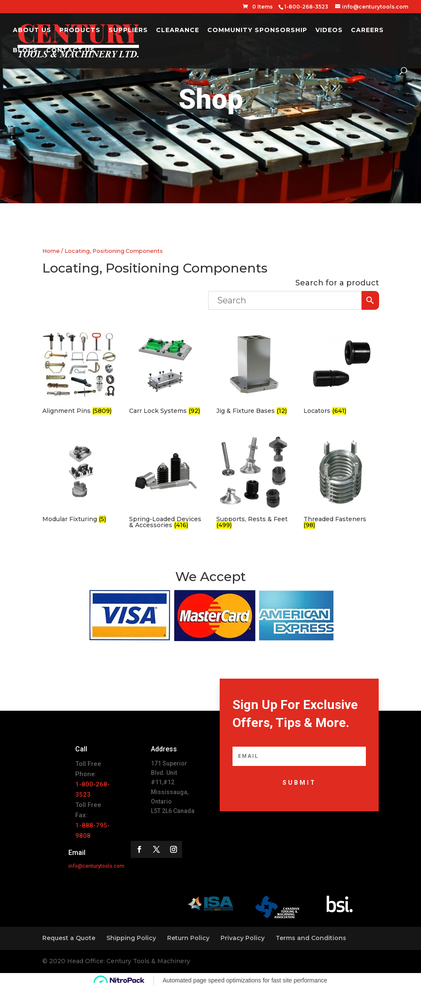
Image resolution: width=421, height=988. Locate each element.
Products (79, 30)
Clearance (177, 30)
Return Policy (188, 938)
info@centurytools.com (96, 866)
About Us (32, 30)
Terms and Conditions (311, 938)
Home (51, 251)
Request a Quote (68, 938)
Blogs (25, 50)
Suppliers (128, 30)
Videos (329, 30)
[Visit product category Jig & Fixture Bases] (253, 372)
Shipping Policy (131, 938)
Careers (367, 30)
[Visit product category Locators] (340, 372)
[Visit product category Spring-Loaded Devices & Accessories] (166, 483)
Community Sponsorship (257, 30)
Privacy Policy (243, 938)
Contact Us (70, 50)
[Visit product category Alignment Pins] (79, 372)
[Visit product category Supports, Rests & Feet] (253, 483)
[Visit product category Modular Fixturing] (79, 480)
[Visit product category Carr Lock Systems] (166, 372)
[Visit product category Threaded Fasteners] (340, 483)
